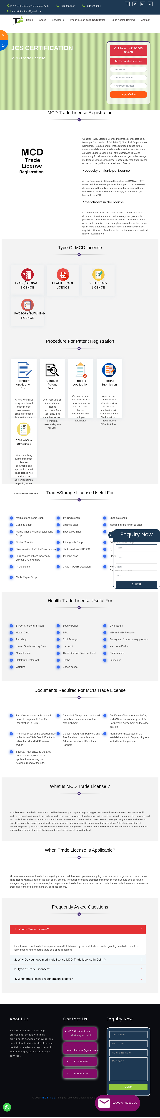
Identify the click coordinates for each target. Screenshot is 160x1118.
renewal (136, 995)
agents (114, 995)
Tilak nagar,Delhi (81, 1036)
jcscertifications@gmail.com (27, 11)
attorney (105, 995)
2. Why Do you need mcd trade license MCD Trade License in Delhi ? (62, 960)
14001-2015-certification (88, 999)
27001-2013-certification (143, 999)
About (42, 20)
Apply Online (128, 94)
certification (35, 999)
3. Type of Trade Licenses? (33, 969)
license (4, 999)
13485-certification (10, 1003)
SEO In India (48, 1098)
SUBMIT (136, 584)
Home (29, 20)
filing (97, 995)
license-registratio (18, 999)
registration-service (10, 995)
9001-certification (64, 999)
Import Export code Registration (87, 20)
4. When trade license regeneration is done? (45, 979)
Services (56, 20)
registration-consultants (35, 995)
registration (125, 995)
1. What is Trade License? (32, 929)
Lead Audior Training (123, 20)
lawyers (90, 995)
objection (80, 995)
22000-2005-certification (115, 999)
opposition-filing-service (61, 995)
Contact (145, 20)
